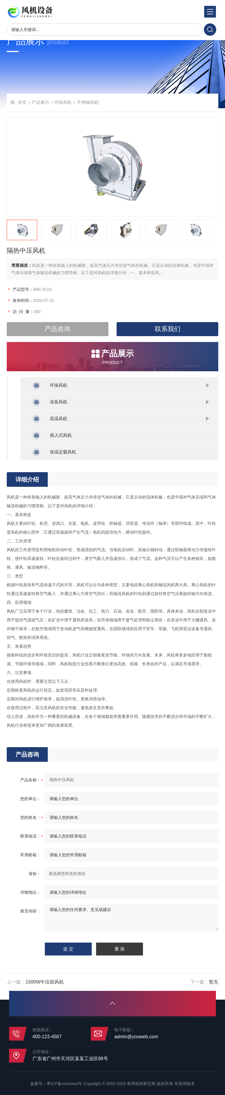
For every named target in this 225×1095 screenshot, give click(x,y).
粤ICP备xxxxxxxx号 (64, 1083)
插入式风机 (61, 435)
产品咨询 (57, 329)
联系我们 (167, 329)
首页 (22, 102)
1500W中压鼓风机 (44, 981)
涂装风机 (58, 401)
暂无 (213, 981)
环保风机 (63, 102)
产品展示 (40, 102)
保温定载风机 (63, 451)
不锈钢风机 (88, 102)
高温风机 (58, 418)
